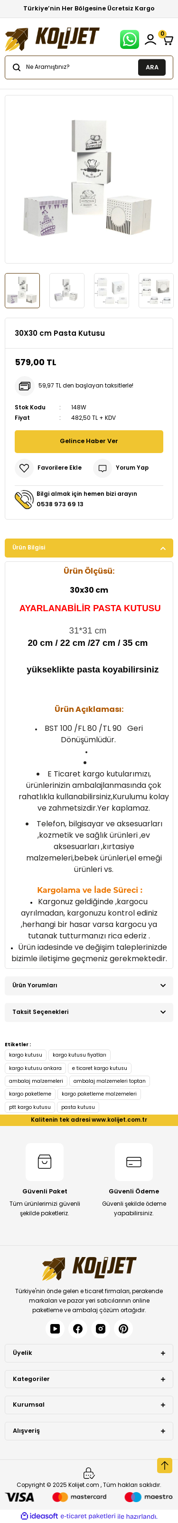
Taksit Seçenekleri (40, 1012)
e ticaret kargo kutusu (99, 1068)
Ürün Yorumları (34, 985)
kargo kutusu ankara (35, 1068)
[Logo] (52, 40)
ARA (152, 67)
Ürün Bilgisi (28, 547)
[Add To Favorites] (48, 468)
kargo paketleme (30, 1093)
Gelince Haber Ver (89, 441)
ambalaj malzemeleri (36, 1081)
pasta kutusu (78, 1107)
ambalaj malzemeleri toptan (110, 1081)
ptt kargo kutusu (30, 1107)
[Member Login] (150, 39)
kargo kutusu (25, 1055)
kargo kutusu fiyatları (79, 1055)
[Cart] (167, 39)
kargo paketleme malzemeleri (99, 1093)
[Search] (89, 67)
